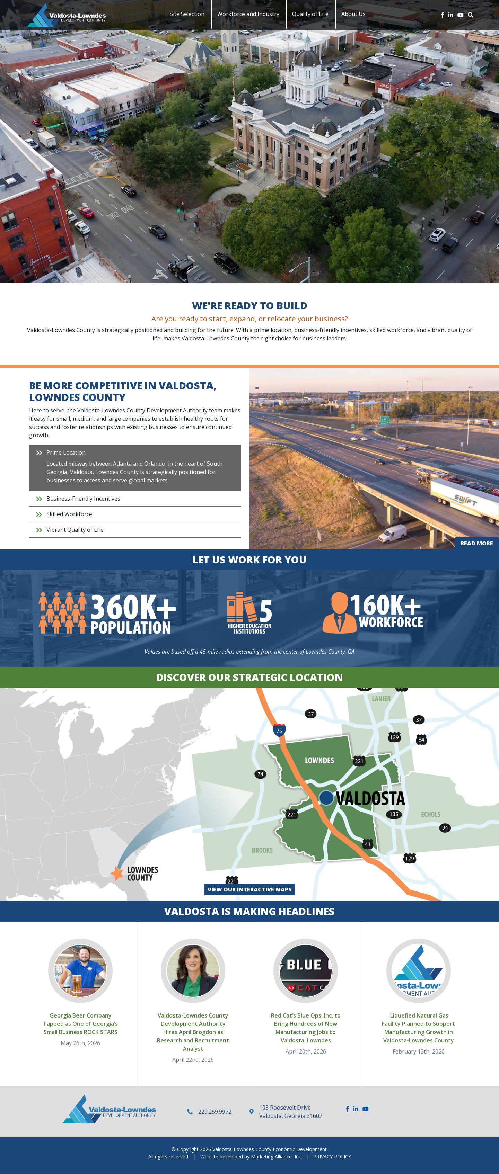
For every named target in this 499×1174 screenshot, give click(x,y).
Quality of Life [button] (310, 14)
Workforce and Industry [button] (248, 14)
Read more (480, 544)
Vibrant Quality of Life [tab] (75, 530)
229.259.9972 (214, 1111)
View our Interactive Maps (250, 889)
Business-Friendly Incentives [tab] (83, 498)
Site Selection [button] (187, 14)
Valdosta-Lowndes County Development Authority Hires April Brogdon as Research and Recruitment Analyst (193, 1032)
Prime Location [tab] (140, 468)
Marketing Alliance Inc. (276, 1156)
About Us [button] (353, 14)
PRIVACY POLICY (332, 1156)
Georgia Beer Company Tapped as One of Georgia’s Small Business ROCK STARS (80, 1024)
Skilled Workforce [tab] (69, 514)
